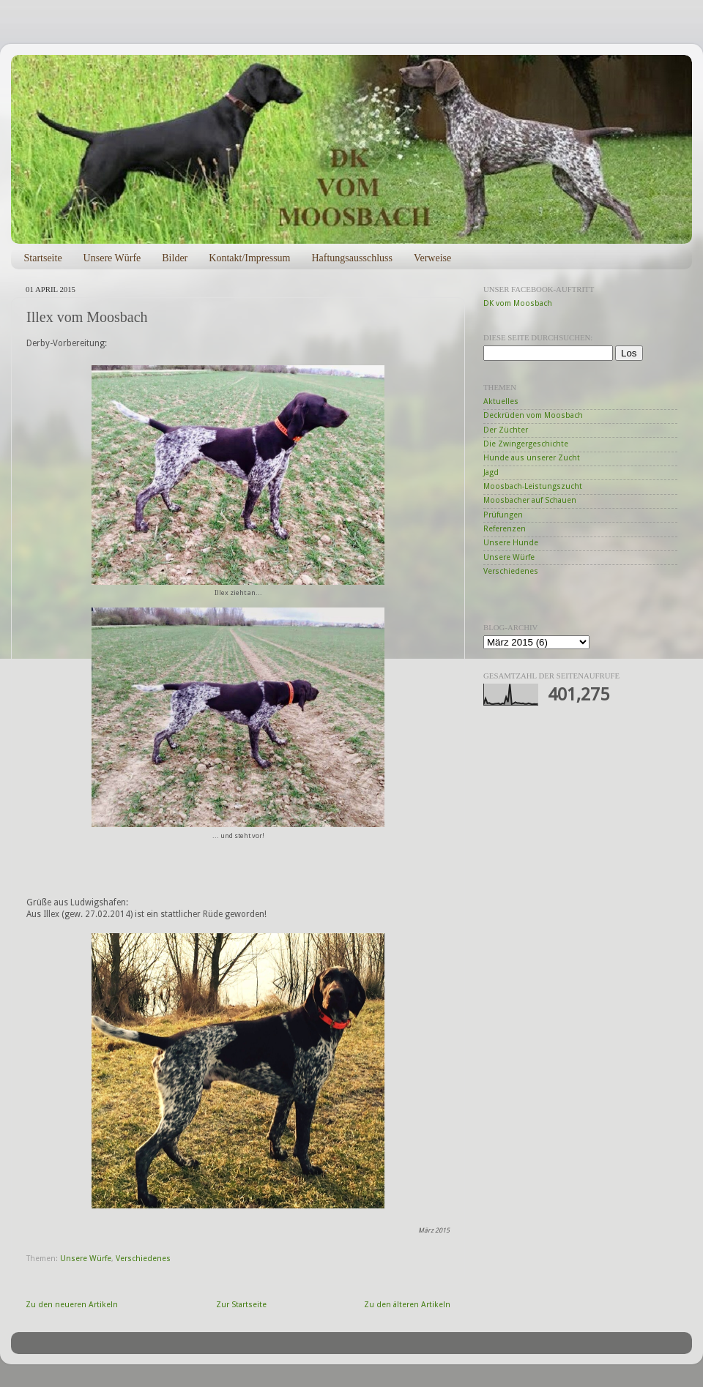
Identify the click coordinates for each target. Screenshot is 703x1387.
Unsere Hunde (510, 542)
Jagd (491, 472)
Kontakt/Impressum (249, 258)
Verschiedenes (143, 1258)
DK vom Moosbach (517, 303)
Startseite (43, 258)
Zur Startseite (241, 1304)
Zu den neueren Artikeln (72, 1304)
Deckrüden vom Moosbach (533, 415)
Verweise (432, 258)
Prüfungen (503, 515)
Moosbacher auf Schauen (529, 500)
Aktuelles (500, 401)
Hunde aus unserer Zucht (531, 458)
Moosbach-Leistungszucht (532, 486)
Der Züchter (505, 430)
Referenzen (504, 529)
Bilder (174, 258)
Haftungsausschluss (351, 258)
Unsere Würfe (112, 258)
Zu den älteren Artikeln (407, 1304)
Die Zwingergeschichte (525, 444)
